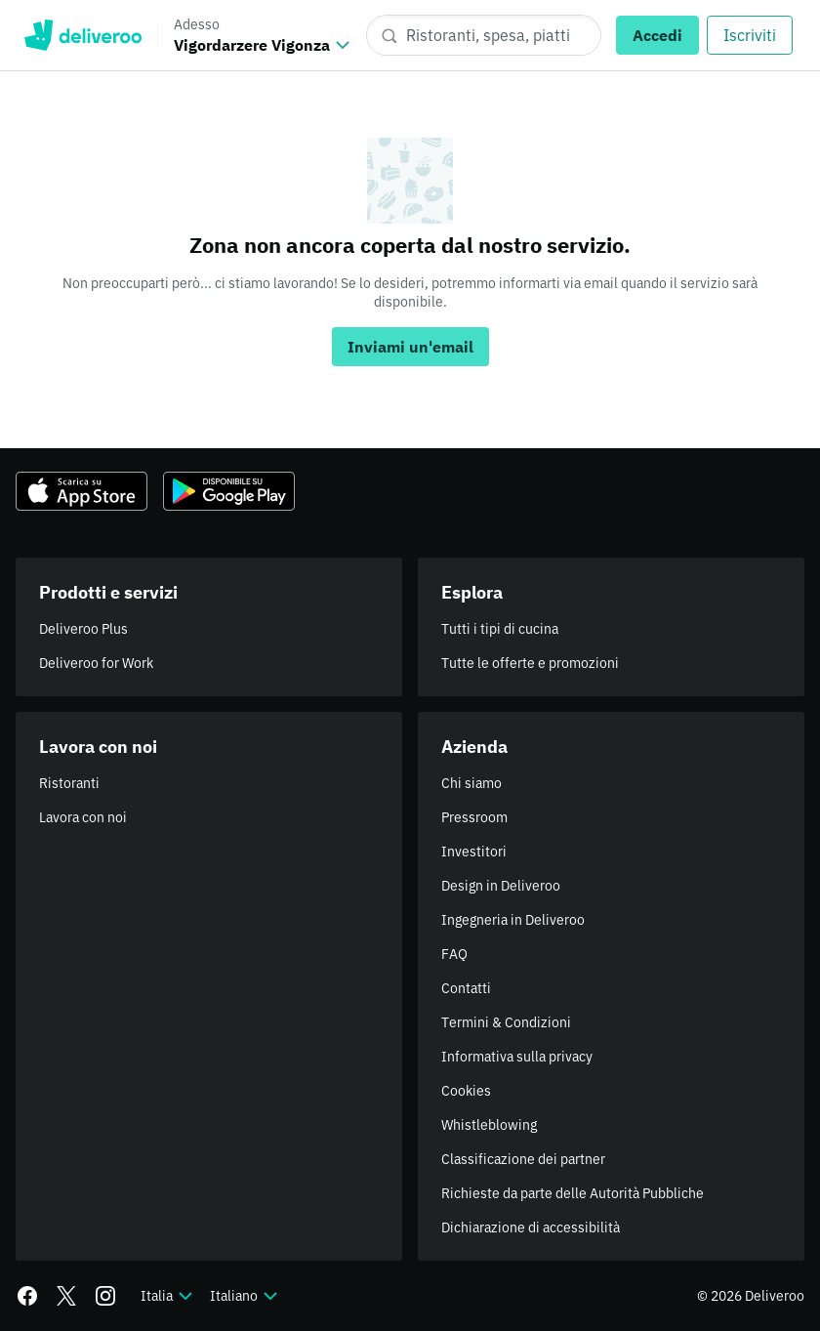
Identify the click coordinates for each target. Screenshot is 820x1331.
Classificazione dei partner (523, 1159)
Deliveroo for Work (96, 663)
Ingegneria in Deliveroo (513, 920)
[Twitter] (66, 1296)
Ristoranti (69, 783)
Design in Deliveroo (500, 885)
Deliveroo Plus (83, 629)
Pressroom (474, 817)
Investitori (474, 851)
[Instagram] (105, 1296)
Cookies (466, 1091)
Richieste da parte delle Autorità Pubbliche (572, 1193)
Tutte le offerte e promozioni (530, 663)
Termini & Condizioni (506, 1022)
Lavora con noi (83, 817)
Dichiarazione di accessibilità (530, 1227)
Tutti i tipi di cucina (499, 629)
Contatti (466, 988)
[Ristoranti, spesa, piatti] (483, 35)
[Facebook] (27, 1296)
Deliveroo (82, 35)
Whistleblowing (489, 1125)
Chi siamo (471, 783)
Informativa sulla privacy (517, 1056)
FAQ (454, 954)
